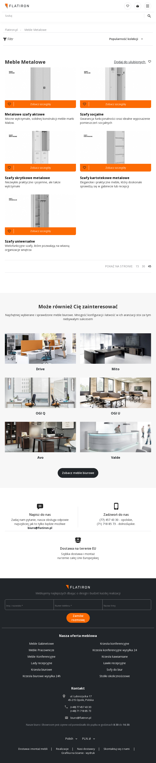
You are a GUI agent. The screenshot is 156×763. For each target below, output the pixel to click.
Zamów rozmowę (78, 618)
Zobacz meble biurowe (78, 473)
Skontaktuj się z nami (117, 749)
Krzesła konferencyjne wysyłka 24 (114, 650)
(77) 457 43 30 (109, 520)
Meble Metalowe (35, 30)
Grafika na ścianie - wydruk (78, 753)
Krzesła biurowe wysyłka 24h (42, 676)
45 (149, 266)
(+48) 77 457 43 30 (80, 707)
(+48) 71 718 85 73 (80, 711)
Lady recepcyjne (41, 663)
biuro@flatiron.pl (40, 528)
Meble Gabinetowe (41, 643)
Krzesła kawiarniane (115, 656)
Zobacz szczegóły (40, 104)
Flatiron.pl (11, 30)
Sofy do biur (114, 669)
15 (137, 266)
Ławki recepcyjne (114, 663)
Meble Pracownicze (41, 650)
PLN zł (86, 738)
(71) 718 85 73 (106, 524)
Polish (69, 738)
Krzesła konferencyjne (114, 643)
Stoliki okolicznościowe (115, 676)
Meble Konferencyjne (41, 656)
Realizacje (62, 749)
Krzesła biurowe (41, 669)
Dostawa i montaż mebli (33, 749)
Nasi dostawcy (86, 749)
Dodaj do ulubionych (132, 62)
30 (143, 266)
